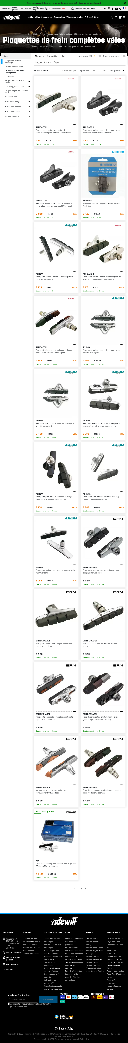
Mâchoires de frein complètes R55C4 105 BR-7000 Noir (101, 204)
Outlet (109, 968)
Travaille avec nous (31, 953)
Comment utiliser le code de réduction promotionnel (73, 977)
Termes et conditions (74, 962)
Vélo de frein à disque (14, 116)
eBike (30, 17)
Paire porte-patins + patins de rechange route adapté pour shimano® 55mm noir (102, 131)
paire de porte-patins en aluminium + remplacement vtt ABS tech (51, 791)
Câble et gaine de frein (14, 86)
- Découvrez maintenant (89, 3)
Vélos (37, 17)
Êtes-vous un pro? (51, 974)
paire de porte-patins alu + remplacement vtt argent (101, 644)
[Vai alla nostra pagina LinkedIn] (71, 1028)
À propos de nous (30, 939)
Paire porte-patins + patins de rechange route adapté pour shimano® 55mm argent (102, 278)
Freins (42, 34)
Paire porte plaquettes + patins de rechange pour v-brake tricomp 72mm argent (54, 351)
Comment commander (74, 939)
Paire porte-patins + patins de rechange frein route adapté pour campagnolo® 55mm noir (54, 204)
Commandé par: (69, 70)
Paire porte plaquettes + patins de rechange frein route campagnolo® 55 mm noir (54, 498)
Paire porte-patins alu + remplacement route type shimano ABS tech (54, 718)
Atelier (80, 17)
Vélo (36, 34)
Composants (46, 17)
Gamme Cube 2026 (115, 959)
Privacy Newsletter (94, 959)
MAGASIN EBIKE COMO (32, 941)
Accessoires (59, 17)
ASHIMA (39, 274)
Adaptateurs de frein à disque (14, 81)
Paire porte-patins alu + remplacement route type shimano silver (54, 644)
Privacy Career (92, 962)
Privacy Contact (92, 956)
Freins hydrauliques (13, 106)
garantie (47, 977)
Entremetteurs (11, 96)
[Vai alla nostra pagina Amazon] (68, 1028)
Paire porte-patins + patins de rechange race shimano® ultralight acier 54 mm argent (101, 424)
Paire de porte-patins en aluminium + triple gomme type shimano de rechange (100, 718)
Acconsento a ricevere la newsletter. (30, 1005)
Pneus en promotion (115, 971)
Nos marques (28, 950)
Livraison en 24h (85, 56)
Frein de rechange (12, 101)
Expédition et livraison (74, 953)
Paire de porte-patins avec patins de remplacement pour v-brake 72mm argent (53, 131)
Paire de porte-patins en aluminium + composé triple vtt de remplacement (102, 791)
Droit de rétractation (73, 971)
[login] (124, 17)
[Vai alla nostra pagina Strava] (65, 1028)
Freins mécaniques (12, 111)
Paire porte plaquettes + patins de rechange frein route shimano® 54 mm (101, 498)
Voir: (104, 70)
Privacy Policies (92, 939)
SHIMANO (87, 200)
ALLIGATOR (41, 127)
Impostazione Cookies (95, 971)
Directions (10, 948)
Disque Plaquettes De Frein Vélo (16, 91)
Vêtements (71, 17)
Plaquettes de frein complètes (88, 34)
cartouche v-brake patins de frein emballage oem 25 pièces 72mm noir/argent (56, 864)
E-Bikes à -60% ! (92, 17)
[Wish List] (116, 17)
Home (30, 34)
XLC (38, 860)
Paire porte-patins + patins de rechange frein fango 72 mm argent (54, 278)
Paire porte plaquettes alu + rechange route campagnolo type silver (101, 571)
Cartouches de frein (14, 66)
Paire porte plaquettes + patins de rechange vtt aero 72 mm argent (55, 424)
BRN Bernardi (90, 567)
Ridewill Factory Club (31, 947)
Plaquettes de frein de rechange (60, 34)
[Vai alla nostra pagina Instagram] (56, 1028)
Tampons (10, 76)
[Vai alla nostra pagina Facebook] (59, 1028)
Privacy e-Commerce (94, 947)
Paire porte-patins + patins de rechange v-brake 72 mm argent (55, 571)
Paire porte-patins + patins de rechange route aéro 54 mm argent (102, 351)
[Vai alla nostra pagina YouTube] (62, 1028)
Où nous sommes (30, 944)
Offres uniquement (111, 56)
